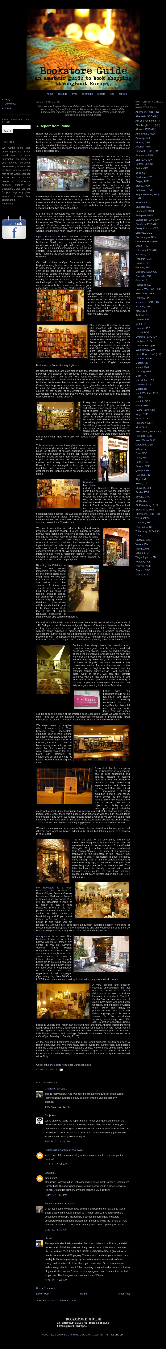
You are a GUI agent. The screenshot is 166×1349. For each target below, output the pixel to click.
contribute (87, 93)
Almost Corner (97, 325)
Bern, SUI (140, 172)
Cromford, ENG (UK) (146, 241)
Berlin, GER (142, 168)
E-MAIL (6, 177)
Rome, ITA (141, 483)
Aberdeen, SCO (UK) (147, 112)
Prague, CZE (142, 466)
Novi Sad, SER (143, 435)
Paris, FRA (141, 457)
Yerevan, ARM (143, 566)
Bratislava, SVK (144, 190)
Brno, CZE (141, 202)
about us (62, 93)
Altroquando (43, 936)
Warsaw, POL (143, 561)
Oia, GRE (140, 448)
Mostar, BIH (141, 388)
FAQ (7, 99)
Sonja (48, 1115)
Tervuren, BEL (143, 522)
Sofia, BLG (141, 500)
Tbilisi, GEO (142, 518)
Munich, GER (142, 401)
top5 (112, 93)
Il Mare (67, 728)
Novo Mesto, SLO (145, 440)
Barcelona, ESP (144, 155)
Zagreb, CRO (142, 570)
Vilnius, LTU (142, 552)
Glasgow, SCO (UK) (146, 271)
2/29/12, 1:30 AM (56, 1229)
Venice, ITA (141, 544)
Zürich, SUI (141, 574)
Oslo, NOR (141, 453)
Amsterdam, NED (145, 133)
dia (46, 1238)
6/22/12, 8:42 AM (56, 1280)
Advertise (10, 104)
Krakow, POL (142, 315)
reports (101, 93)
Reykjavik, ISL (143, 474)
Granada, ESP (143, 276)
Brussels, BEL (143, 206)
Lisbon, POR (142, 332)
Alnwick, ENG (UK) (145, 129)
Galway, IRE (142, 263)
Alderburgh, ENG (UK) (147, 125)
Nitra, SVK (141, 427)
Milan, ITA (141, 375)
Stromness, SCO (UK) (147, 514)
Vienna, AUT (142, 548)
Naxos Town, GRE (145, 410)
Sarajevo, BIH (143, 487)
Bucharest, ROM (144, 211)
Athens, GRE (142, 142)
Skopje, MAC (142, 496)
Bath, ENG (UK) (144, 159)
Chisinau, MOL (143, 232)
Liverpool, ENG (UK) (146, 336)
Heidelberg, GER (144, 293)
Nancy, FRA (142, 405)
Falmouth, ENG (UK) (146, 250)
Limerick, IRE (142, 328)
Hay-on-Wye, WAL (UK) (148, 289)
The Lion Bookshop (89, 481)
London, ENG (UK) (145, 345)
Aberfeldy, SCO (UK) (146, 116)
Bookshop (112, 325)
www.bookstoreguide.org (75, 1335)
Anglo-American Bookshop (106, 425)
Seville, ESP (142, 492)
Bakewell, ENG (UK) (146, 151)
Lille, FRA (140, 323)
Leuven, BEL (142, 319)
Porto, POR (141, 462)
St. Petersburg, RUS (146, 505)
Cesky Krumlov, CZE (146, 228)
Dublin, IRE (141, 245)
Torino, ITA (141, 535)
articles (123, 93)
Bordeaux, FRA (143, 177)
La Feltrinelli (55, 565)
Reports (56, 1064)
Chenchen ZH (52, 1088)
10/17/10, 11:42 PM (58, 1106)
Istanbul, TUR (143, 306)
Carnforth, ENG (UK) (146, 224)
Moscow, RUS (143, 384)
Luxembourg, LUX (145, 349)
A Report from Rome (53, 126)
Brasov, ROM (142, 185)
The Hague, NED (144, 527)
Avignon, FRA (143, 146)
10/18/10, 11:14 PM (58, 1141)
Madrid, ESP (142, 362)
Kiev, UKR (141, 310)
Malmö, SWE (142, 367)
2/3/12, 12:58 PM (56, 1195)
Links (8, 108)
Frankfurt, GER (143, 258)
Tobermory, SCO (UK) (147, 531)
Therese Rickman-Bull (57, 1203)
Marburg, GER (143, 371)
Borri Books (109, 185)
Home (83, 1293)
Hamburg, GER (143, 284)
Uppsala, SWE (143, 539)
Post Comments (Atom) (64, 1300)
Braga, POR (142, 181)
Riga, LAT (140, 479)
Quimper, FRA (143, 470)
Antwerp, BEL (143, 138)
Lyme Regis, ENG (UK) (148, 354)
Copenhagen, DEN (145, 237)
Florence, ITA (142, 254)
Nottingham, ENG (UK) (148, 431)
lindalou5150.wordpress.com (60, 1150)
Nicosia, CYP (142, 418)
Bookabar (78, 645)
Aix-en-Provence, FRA (147, 120)
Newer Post (42, 1293)
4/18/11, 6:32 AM (56, 1164)
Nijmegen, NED (144, 422)
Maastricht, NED (144, 358)
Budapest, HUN (144, 215)
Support (6, 192)
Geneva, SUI (142, 267)
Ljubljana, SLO (143, 341)
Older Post (124, 1293)
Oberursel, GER (144, 444)
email (74, 93)
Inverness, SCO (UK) (147, 302)
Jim (47, 1172)
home (50, 93)
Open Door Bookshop (48, 236)
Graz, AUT (141, 280)
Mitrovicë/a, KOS (144, 380)
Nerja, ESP (141, 414)
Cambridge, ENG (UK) (147, 219)
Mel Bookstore (45, 887)
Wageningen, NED (145, 557)
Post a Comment (45, 1288)
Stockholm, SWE (144, 509)
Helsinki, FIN (142, 297)
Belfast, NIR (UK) (145, 164)
